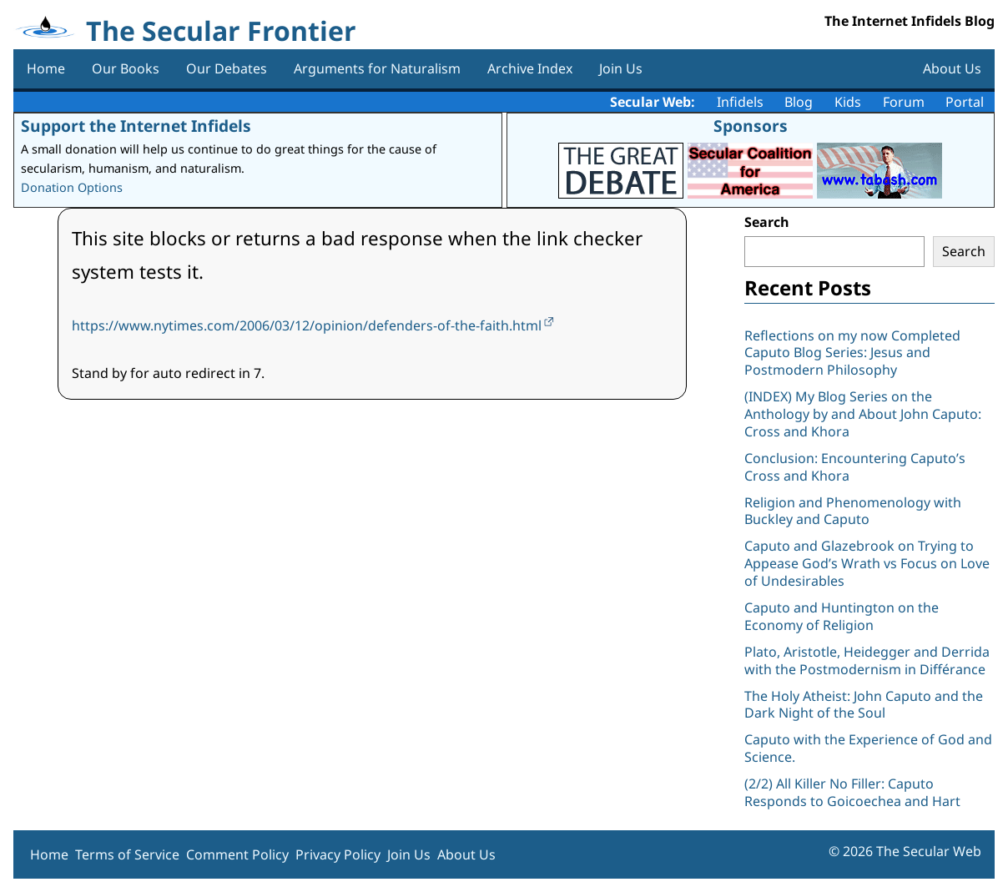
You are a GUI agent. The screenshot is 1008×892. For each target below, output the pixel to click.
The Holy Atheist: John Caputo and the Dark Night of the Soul (863, 705)
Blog (798, 102)
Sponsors (750, 125)
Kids (847, 102)
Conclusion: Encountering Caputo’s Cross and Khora (854, 467)
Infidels (740, 102)
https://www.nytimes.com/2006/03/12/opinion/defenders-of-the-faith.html (307, 325)
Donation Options (72, 187)
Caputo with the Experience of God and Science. (868, 748)
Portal (964, 102)
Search (766, 221)
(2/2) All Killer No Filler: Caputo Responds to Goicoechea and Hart (852, 792)
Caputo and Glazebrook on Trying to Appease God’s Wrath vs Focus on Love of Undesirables (867, 563)
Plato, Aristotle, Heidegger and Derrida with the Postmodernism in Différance (867, 660)
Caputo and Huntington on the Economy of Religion (841, 616)
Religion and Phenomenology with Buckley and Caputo (852, 511)
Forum (904, 102)
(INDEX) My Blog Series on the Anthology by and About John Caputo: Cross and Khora (862, 414)
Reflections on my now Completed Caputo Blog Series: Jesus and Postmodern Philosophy (852, 353)
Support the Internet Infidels (136, 125)
